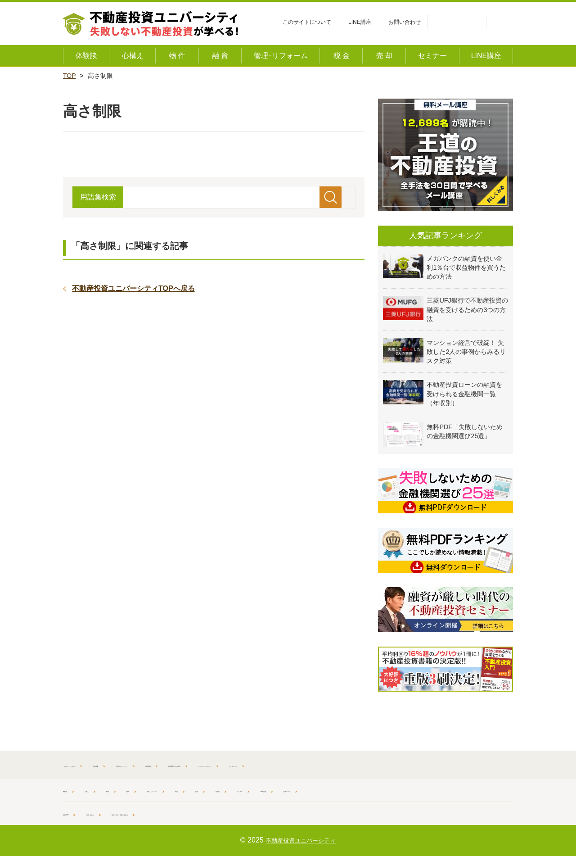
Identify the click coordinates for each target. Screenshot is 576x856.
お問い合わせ (404, 22)
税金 (270, 789)
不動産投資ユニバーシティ (300, 840)
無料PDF (75, 813)
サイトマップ (471, 764)
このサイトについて (307, 22)
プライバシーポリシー (402, 764)
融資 (172, 789)
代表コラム (463, 789)
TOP (69, 75)
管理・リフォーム (221, 789)
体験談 (72, 789)
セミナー (373, 789)
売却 (300, 789)
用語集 (333, 789)
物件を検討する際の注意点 (199, 813)
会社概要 (149, 764)
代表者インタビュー (208, 764)
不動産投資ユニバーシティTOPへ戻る (133, 288)
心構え (108, 789)
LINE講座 (359, 22)
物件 (142, 789)
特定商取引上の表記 (325, 764)
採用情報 (266, 764)
